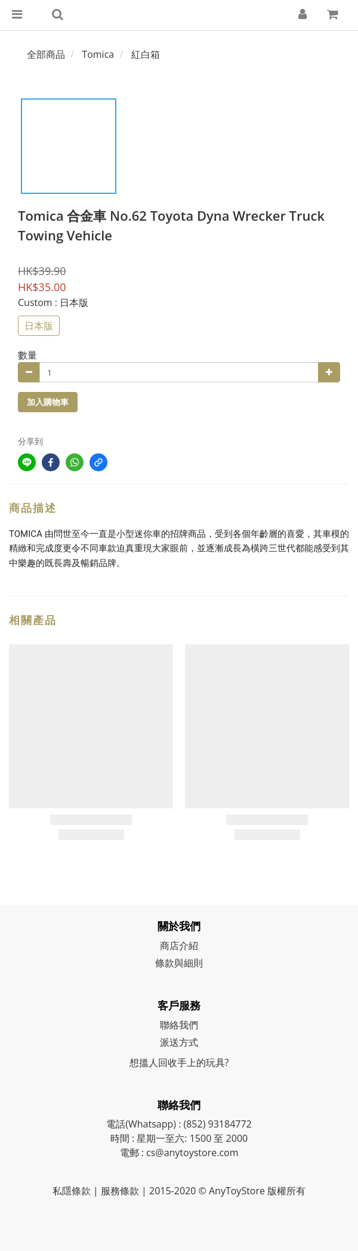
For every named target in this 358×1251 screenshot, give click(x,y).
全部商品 (46, 54)
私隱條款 (72, 1190)
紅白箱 (145, 54)
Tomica (98, 54)
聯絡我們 (179, 1024)
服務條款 (120, 1190)
